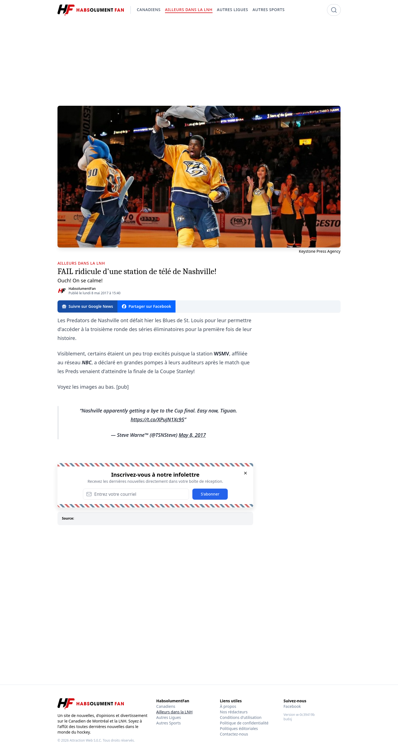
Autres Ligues (168, 717)
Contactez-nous (234, 734)
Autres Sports (168, 723)
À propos (228, 706)
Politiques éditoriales (239, 728)
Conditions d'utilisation (241, 717)
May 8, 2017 (192, 435)
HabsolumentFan (82, 288)
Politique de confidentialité (244, 723)
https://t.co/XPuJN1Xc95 (157, 419)
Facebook (292, 706)
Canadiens (165, 706)
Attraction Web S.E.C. (86, 740)
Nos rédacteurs (234, 711)
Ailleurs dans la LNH (174, 711)
